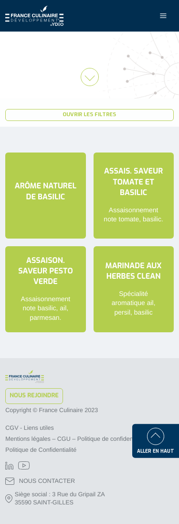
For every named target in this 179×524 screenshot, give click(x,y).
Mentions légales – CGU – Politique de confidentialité (76, 439)
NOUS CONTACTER (40, 481)
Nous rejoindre (34, 396)
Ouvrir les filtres (89, 114)
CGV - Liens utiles (29, 428)
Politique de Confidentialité (40, 450)
